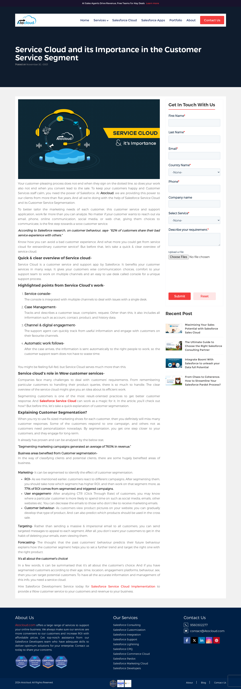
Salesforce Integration (127, 634)
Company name (180, 197)
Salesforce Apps (153, 20)
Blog (203, 682)
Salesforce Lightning (126, 644)
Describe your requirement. (188, 229)
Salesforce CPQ (123, 649)
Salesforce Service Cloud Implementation (123, 586)
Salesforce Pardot (124, 658)
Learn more (152, 3)
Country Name (179, 165)
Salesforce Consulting (127, 624)
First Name (176, 115)
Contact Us (212, 20)
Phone (173, 181)
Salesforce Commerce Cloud (131, 653)
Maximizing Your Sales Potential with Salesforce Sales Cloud (201, 328)
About (191, 20)
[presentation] (190, 270)
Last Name (176, 132)
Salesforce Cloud (124, 20)
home (84, 20)
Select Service (178, 213)
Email (173, 148)
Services (100, 20)
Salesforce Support (125, 639)
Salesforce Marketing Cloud (130, 663)
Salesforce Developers (127, 668)
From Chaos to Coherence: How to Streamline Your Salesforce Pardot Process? (203, 380)
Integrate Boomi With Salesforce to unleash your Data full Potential (202, 363)
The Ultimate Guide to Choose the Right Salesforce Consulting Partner (203, 346)
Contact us (220, 682)
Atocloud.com (25, 625)
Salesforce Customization (129, 629)
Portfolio (175, 20)
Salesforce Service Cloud (58, 401)
